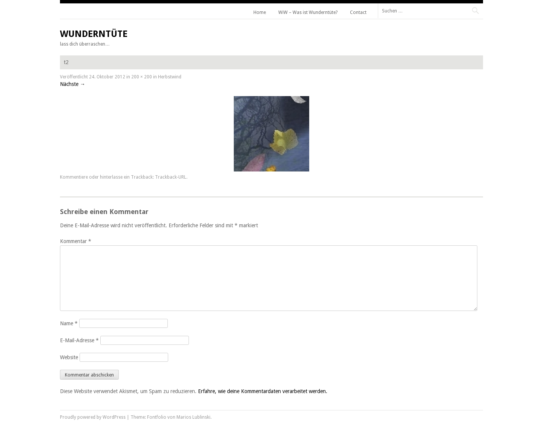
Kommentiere (74, 177)
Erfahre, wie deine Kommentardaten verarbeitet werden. (262, 391)
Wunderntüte (93, 34)
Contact (358, 12)
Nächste (72, 84)
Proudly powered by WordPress (93, 417)
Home (259, 12)
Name (69, 323)
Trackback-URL (170, 177)
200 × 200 (141, 77)
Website (69, 357)
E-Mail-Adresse (79, 340)
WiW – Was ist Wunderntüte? (307, 12)
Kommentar (75, 241)
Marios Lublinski (193, 417)
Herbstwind (169, 77)
